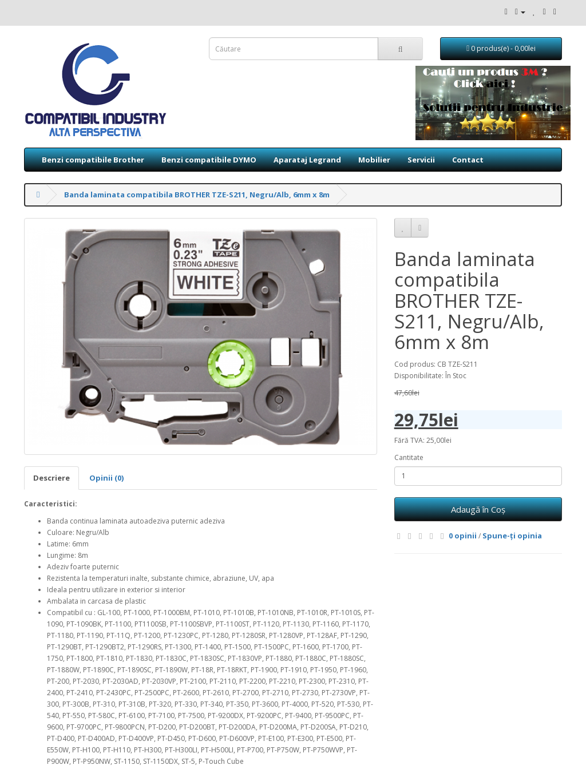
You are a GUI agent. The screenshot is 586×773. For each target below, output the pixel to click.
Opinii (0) (106, 478)
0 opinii (463, 535)
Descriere (51, 478)
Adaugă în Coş (478, 509)
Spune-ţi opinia (512, 535)
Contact (468, 159)
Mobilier (374, 159)
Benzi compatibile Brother (93, 159)
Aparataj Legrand (307, 159)
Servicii (421, 159)
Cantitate (408, 457)
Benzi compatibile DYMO (208, 159)
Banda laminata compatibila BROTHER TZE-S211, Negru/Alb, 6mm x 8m (197, 194)
